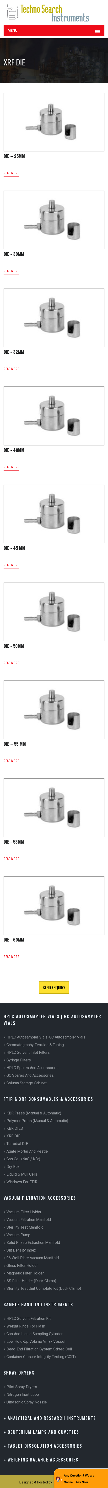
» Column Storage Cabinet (25, 1083)
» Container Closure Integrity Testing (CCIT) (40, 1356)
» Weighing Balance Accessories (41, 1459)
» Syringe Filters (17, 1060)
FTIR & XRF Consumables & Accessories (48, 1099)
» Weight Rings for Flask (24, 1326)
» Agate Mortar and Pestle (26, 1151)
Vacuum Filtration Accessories (40, 1198)
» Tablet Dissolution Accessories (43, 1446)
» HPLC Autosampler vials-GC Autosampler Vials (44, 1037)
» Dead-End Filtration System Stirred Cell (38, 1349)
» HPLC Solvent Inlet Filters (27, 1052)
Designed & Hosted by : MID (40, 1482)
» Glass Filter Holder (21, 1265)
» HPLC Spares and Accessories (31, 1067)
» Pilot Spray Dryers (20, 1387)
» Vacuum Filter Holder (22, 1212)
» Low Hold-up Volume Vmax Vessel (34, 1341)
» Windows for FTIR (20, 1182)
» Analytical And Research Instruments (50, 1418)
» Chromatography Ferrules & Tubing (34, 1045)
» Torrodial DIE (16, 1143)
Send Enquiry (54, 987)
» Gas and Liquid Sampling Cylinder (33, 1334)
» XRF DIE (12, 1136)
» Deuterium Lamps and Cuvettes (41, 1432)
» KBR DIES (13, 1128)
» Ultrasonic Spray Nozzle (25, 1402)
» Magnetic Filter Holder (24, 1273)
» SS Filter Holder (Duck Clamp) (30, 1281)
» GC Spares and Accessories (29, 1075)
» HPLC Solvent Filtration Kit (27, 1318)
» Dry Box (12, 1166)
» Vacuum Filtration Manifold (27, 1219)
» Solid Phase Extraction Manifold (32, 1242)
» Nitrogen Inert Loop (21, 1394)
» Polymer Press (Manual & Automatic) (36, 1121)
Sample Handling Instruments (38, 1304)
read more (11, 172)
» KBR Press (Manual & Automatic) (32, 1113)
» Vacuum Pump (17, 1235)
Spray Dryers (19, 1373)
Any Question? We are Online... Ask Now (79, 1479)
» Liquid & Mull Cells (21, 1174)
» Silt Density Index (20, 1250)
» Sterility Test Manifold (23, 1227)
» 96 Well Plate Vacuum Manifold (31, 1258)
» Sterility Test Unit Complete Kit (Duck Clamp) (42, 1288)
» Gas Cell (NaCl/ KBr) (22, 1159)
